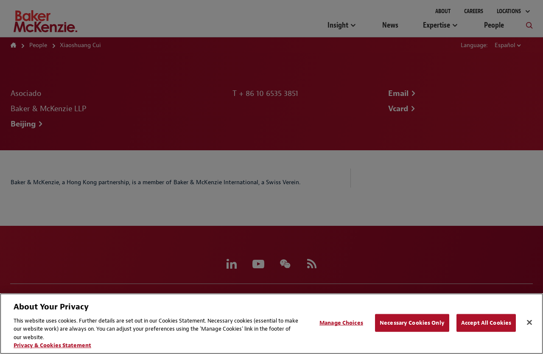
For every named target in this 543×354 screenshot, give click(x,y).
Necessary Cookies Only (412, 322)
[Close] (529, 322)
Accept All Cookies (486, 322)
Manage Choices (341, 322)
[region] (271, 323)
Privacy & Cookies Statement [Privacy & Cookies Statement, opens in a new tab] (52, 345)
